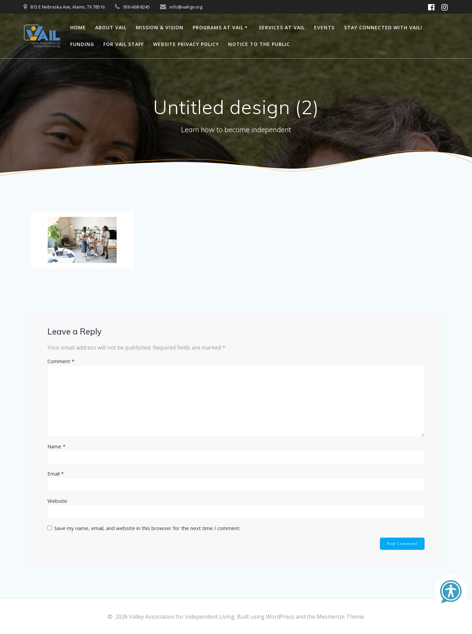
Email (55, 473)
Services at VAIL (282, 27)
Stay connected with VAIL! (383, 27)
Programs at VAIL (218, 27)
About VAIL (111, 27)
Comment (60, 361)
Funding (82, 44)
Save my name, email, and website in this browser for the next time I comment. (147, 528)
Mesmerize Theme (340, 616)
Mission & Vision (159, 27)
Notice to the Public (259, 44)
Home (78, 27)
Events (324, 27)
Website (57, 500)
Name (56, 446)
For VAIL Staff (123, 44)
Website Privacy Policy (186, 44)
